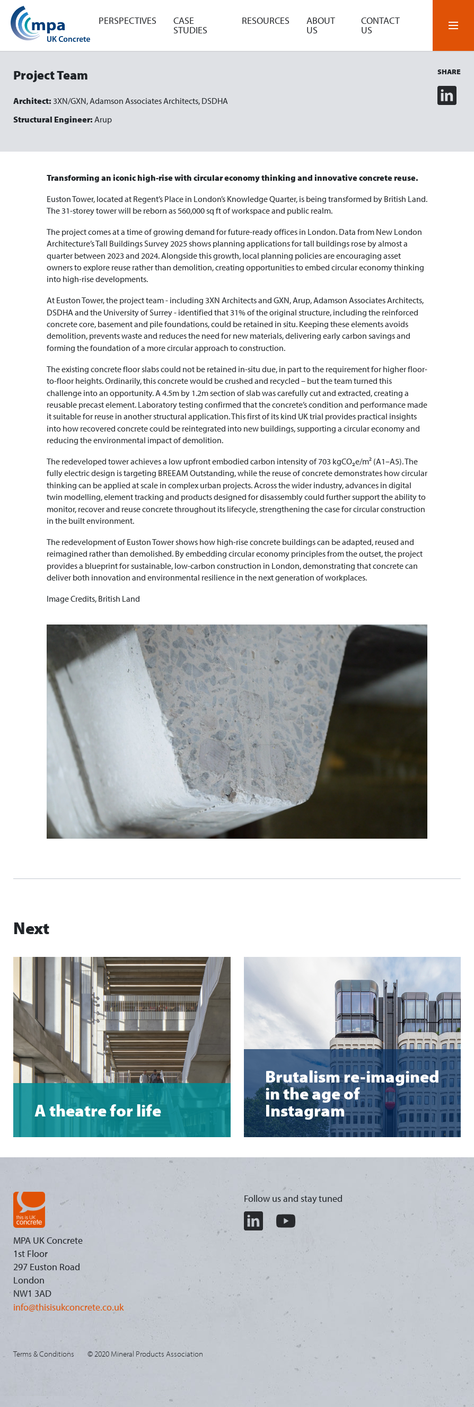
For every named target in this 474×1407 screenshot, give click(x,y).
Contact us (380, 25)
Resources (265, 20)
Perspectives (127, 20)
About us (320, 25)
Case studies (190, 25)
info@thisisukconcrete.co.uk (68, 1307)
